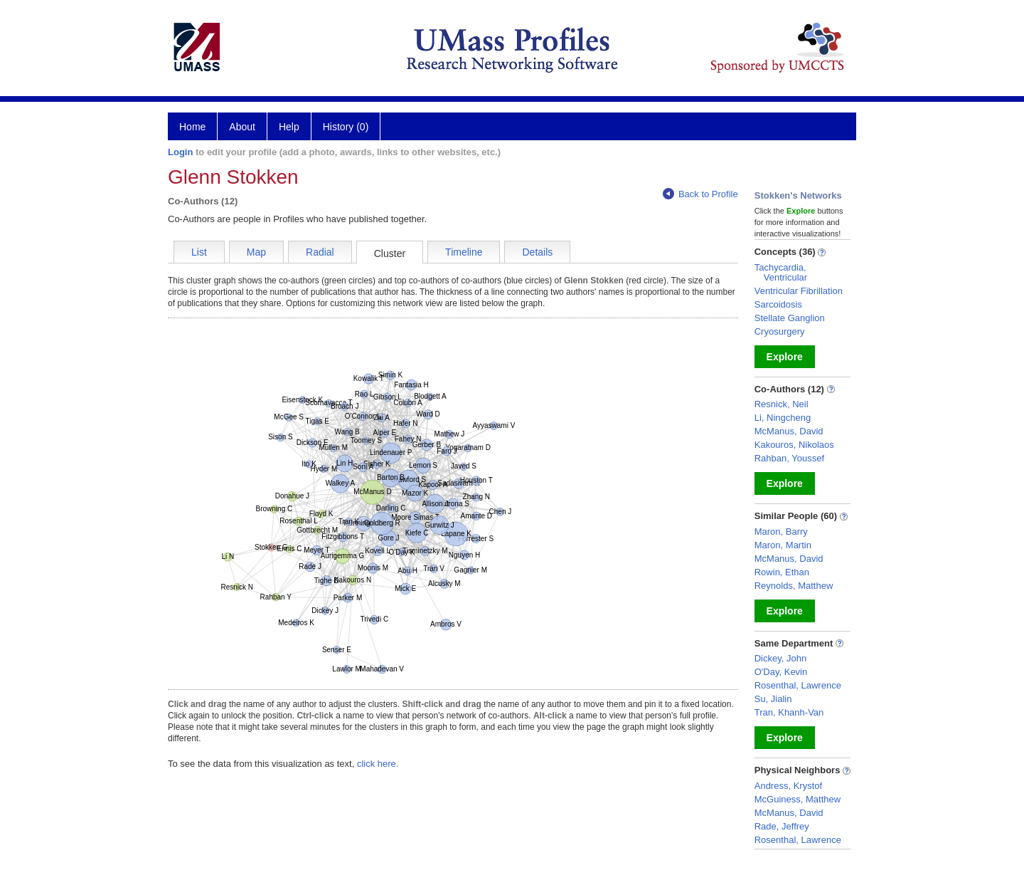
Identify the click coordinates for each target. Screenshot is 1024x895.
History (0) (346, 126)
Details (537, 252)
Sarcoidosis (778, 304)
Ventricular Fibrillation (798, 291)
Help (289, 126)
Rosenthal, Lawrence (797, 685)
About (242, 126)
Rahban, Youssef (789, 458)
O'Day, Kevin (781, 671)
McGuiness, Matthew (797, 799)
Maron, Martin (782, 545)
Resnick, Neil (781, 404)
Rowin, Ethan (781, 572)
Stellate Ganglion (789, 318)
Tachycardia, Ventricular (780, 272)
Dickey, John (780, 658)
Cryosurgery (779, 331)
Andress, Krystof (788, 785)
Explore (785, 356)
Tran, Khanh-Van (789, 712)
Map (256, 252)
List (199, 252)
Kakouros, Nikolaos (794, 444)
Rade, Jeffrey (781, 826)
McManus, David (788, 431)
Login (180, 152)
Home (192, 126)
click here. (378, 763)
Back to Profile (700, 194)
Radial (320, 252)
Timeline (463, 252)
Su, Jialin (773, 699)
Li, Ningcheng (782, 417)
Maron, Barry (781, 531)
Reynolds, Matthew (793, 585)
